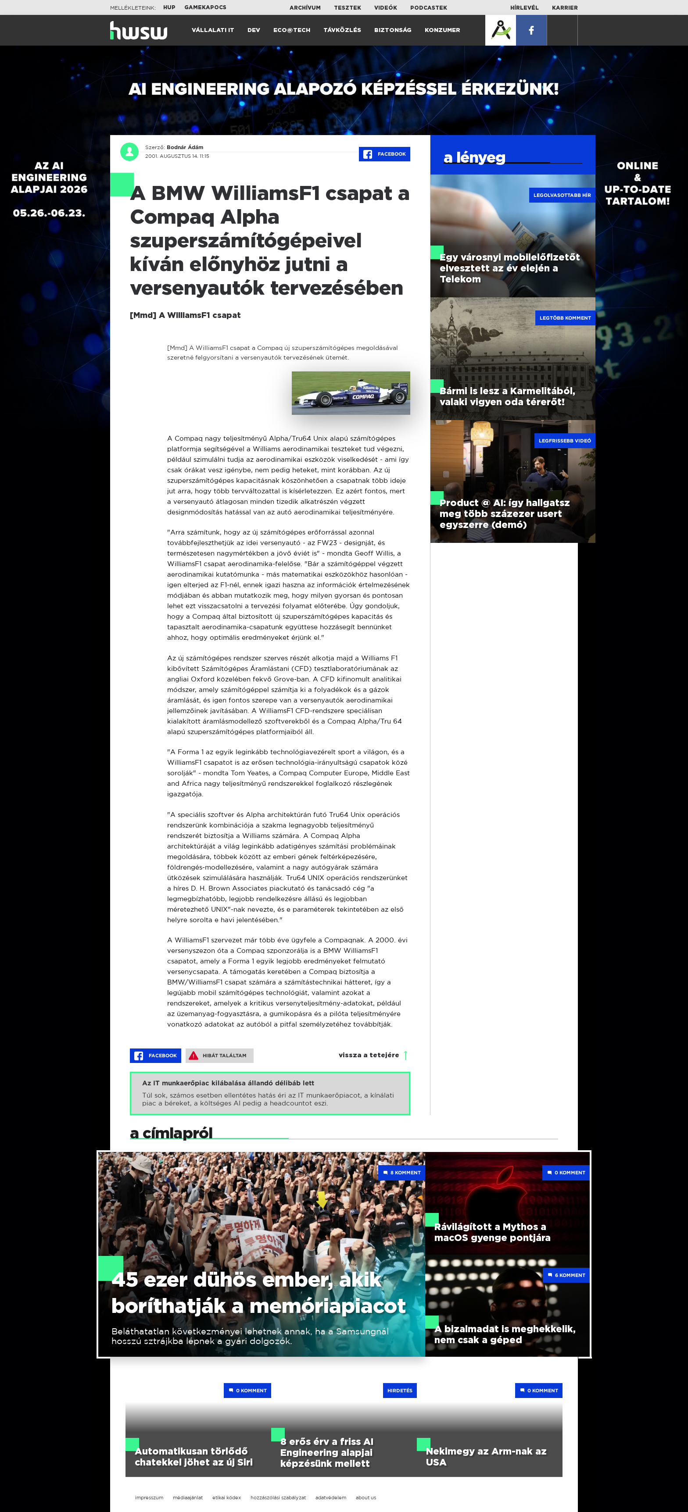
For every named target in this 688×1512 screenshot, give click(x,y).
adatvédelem (330, 1497)
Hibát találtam (218, 1055)
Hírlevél (524, 8)
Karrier (565, 8)
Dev (253, 30)
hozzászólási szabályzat (278, 1497)
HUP (169, 7)
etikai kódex (226, 1497)
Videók (385, 8)
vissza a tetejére (369, 1055)
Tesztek (347, 8)
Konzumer (442, 30)
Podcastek (428, 8)
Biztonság (393, 30)
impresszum (149, 1497)
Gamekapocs (205, 7)
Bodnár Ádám (185, 147)
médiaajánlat (188, 1497)
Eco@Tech (291, 30)
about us (366, 1497)
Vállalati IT (213, 30)
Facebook (384, 154)
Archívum (305, 8)
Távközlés (342, 30)
